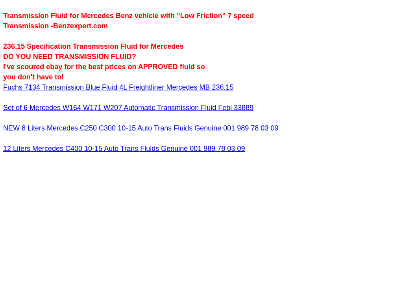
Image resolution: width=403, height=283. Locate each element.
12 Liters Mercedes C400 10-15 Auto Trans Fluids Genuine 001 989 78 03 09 (124, 149)
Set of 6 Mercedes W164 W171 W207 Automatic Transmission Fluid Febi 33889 (128, 108)
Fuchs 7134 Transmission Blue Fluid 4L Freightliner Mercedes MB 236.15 (118, 87)
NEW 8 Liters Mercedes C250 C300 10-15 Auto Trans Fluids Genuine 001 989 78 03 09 (140, 128)
